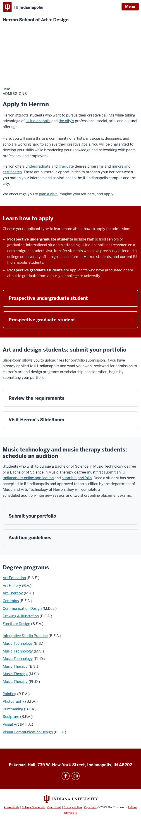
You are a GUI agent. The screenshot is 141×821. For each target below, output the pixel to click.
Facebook (66, 776)
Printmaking (13, 709)
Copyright (90, 807)
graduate (66, 166)
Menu (130, 6)
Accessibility (11, 807)
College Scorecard (33, 807)
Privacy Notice (73, 807)
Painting (9, 694)
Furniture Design (16, 623)
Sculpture (11, 716)
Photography (13, 701)
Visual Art (11, 724)
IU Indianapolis (38, 121)
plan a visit (48, 194)
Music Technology (18, 643)
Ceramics (11, 600)
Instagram (76, 776)
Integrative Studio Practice (25, 635)
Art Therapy (13, 593)
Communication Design (22, 608)
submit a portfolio (77, 478)
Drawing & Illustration (21, 616)
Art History (12, 585)
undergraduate (38, 166)
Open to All (54, 807)
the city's (66, 121)
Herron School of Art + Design (36, 19)
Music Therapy (15, 666)
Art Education (14, 577)
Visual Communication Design (28, 732)
